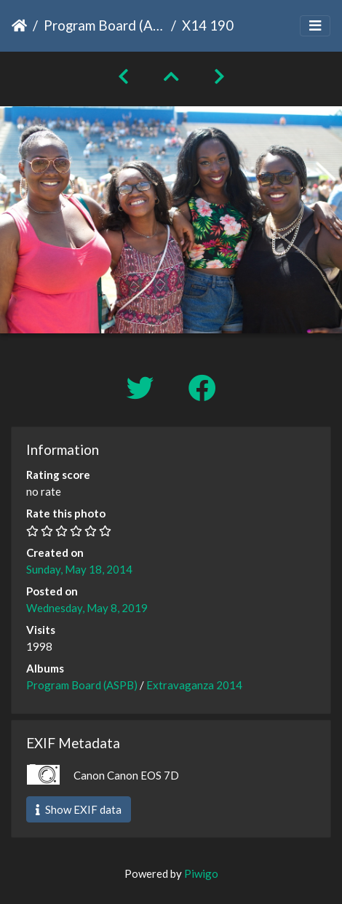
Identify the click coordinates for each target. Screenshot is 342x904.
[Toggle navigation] (315, 25)
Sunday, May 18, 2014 (79, 569)
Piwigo (201, 873)
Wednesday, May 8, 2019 (87, 607)
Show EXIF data (79, 809)
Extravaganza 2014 (194, 684)
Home (19, 25)
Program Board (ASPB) (104, 25)
